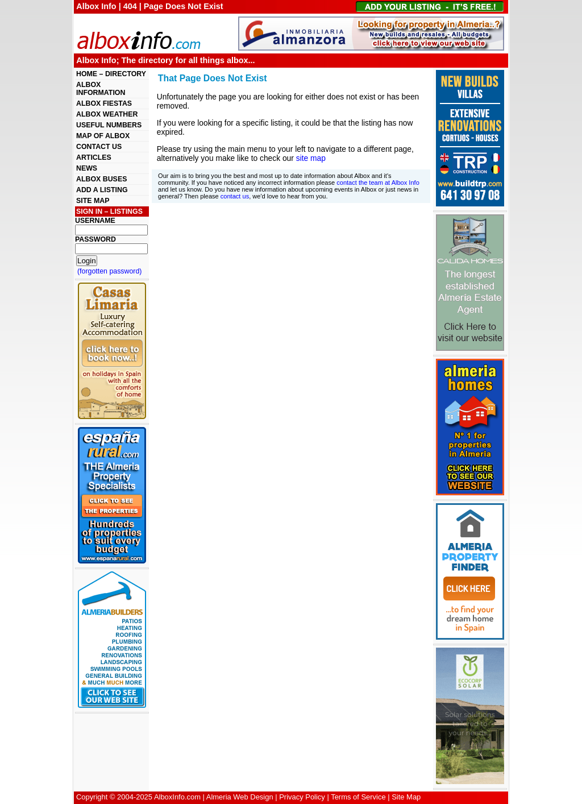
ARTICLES (93, 157)
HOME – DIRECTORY (111, 74)
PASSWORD (95, 239)
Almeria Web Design (239, 797)
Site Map (406, 797)
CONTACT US (99, 147)
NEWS (86, 168)
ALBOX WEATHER (107, 114)
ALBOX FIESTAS (104, 103)
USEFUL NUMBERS (109, 125)
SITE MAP (92, 201)
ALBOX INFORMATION (100, 89)
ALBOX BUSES (101, 179)
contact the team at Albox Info (377, 182)
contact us (235, 196)
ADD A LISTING (102, 190)
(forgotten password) (109, 271)
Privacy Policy (302, 797)
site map (311, 158)
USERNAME (95, 221)
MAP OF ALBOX (103, 136)
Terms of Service (358, 797)
